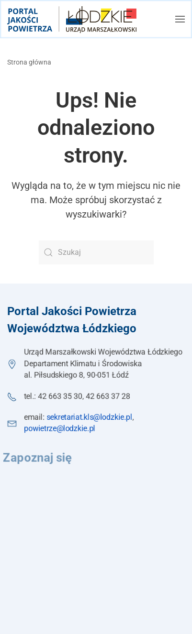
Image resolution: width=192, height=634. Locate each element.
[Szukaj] (96, 252)
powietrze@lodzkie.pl (59, 428)
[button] (180, 19)
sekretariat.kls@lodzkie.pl (89, 417)
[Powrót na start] (71, 19)
